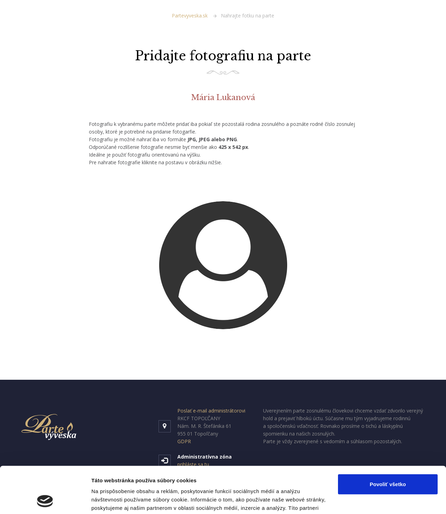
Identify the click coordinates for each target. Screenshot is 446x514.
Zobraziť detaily (111, 500)
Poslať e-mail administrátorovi (211, 410)
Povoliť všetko (388, 441)
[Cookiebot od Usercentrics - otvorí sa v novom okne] (45, 500)
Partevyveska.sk (190, 15)
